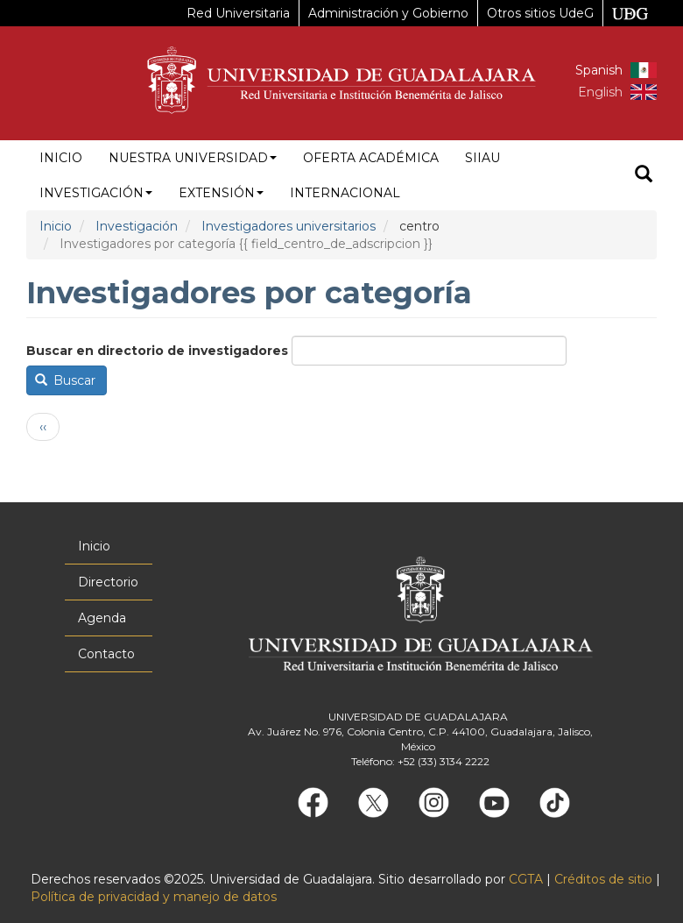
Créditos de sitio (603, 879)
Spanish (599, 70)
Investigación (95, 193)
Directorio (108, 582)
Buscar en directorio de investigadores (157, 351)
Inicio (60, 158)
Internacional (345, 193)
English (600, 92)
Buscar (65, 380)
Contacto (106, 654)
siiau (482, 158)
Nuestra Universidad (193, 158)
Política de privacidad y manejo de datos (154, 897)
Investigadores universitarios (288, 226)
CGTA (526, 879)
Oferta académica (371, 158)
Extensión (221, 193)
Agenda (102, 618)
